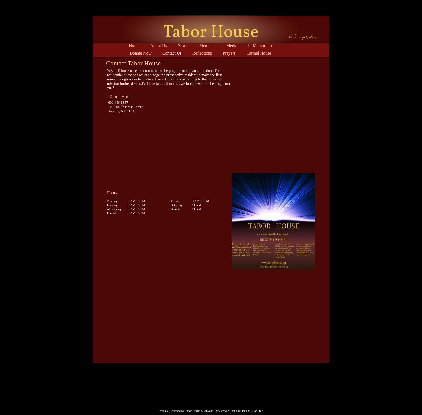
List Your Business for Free (246, 410)
